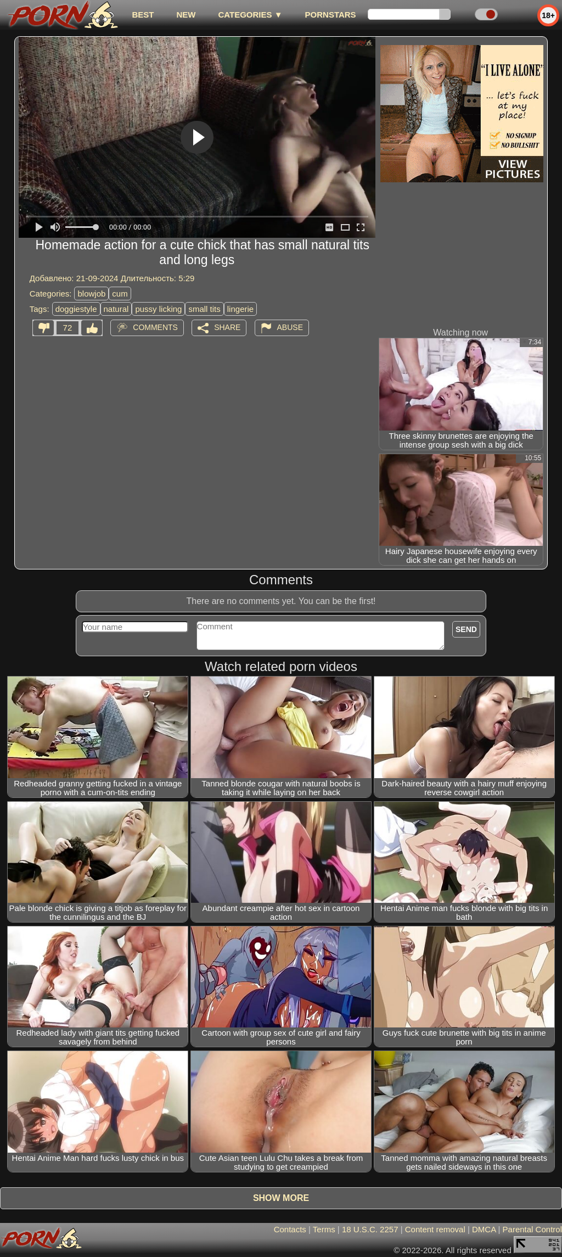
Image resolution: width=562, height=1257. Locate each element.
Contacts (290, 1229)
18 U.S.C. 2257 (370, 1229)
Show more (281, 1198)
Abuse (290, 327)
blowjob (91, 293)
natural (116, 309)
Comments (155, 327)
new (185, 14)
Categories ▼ (250, 14)
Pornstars (330, 14)
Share (227, 327)
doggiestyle (76, 309)
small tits (204, 309)
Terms (324, 1229)
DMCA (484, 1229)
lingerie (240, 309)
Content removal (435, 1229)
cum (119, 293)
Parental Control (532, 1229)
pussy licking (158, 309)
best (143, 14)
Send (466, 629)
